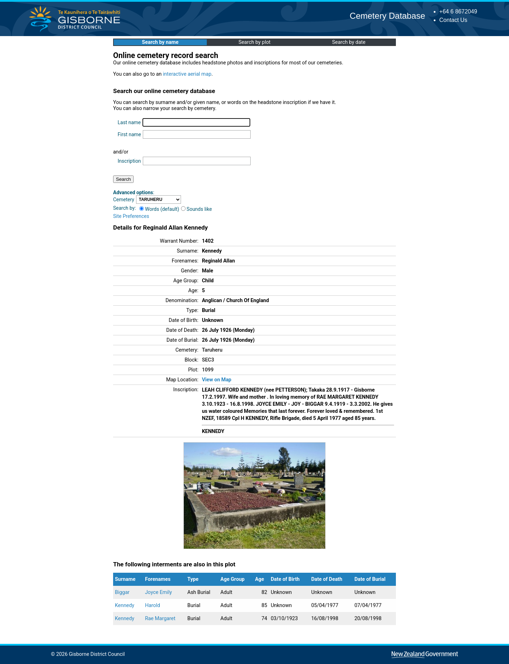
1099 (207, 370)
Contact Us (453, 20)
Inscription (129, 161)
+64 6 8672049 (458, 11)
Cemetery (123, 199)
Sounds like (196, 209)
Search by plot (255, 42)
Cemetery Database (387, 16)
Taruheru (212, 350)
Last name (129, 122)
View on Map (216, 380)
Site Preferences (131, 216)
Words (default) (159, 209)
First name (129, 134)
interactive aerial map (187, 74)
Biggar (122, 592)
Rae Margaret (160, 619)
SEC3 (208, 360)
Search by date (348, 42)
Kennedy (124, 605)
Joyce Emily (158, 592)
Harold (152, 605)
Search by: (124, 208)
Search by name (160, 42)
